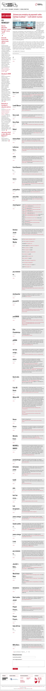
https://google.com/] (29, 243)
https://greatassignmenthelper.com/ (27, 344)
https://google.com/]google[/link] (30, 251)
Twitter (36, 682)
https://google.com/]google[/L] (28, 262)
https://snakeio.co (28, 296)
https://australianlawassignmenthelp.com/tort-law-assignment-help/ (32, 354)
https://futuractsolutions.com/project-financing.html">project (33, 607)
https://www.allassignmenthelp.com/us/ (28, 454)
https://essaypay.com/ (37, 132)
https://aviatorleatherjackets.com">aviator (31, 215)
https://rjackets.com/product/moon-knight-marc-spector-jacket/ (33, 124)
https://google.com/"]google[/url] (29, 241)
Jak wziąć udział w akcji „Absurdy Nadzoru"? (6, 134)
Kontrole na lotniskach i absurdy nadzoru (6, 105)
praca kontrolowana (16, 53)
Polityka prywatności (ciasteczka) (22, 681)
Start (2, 9)
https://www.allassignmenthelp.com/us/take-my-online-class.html (32, 309)
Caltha (25, 688)
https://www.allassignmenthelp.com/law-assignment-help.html (32, 639)
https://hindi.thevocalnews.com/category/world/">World (33, 574)
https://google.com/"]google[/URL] (30, 260)
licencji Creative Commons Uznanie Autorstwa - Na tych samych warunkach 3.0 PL (30, 686)
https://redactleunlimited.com (35, 191)
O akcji (6, 9)
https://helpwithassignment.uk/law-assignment (29, 511)
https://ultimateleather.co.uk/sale (27, 335)
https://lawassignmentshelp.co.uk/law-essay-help (29, 501)
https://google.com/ (27, 247)
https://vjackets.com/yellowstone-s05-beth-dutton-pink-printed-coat (32, 490)
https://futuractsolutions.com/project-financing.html (30, 618)
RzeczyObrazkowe (20, 688)
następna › (27, 651)
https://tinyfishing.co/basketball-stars (28, 546)
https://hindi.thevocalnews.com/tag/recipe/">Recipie (32, 578)
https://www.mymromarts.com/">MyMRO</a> (31, 363)
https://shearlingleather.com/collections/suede (32, 220)
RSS (36, 679)
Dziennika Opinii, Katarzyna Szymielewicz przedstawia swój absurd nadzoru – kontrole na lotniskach (6, 112)
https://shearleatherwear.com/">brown (31, 217)
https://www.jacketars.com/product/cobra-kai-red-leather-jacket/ (32, 117)
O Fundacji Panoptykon (24, 9)
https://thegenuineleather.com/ (27, 599)
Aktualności (16, 9)
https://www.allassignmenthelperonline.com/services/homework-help (33, 322)
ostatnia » (29, 651)
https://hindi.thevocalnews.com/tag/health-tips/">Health (33, 581)
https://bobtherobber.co (25, 461)
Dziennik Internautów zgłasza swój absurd (4, 40)
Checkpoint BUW (6, 74)
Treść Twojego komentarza (17, 659)
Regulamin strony (28, 678)
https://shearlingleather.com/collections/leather (32, 222)
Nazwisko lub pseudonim (17, 657)
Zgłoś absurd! (6, 15)
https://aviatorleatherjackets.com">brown (31, 214)
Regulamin (11, 9)
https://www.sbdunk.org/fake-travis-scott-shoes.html (30, 392)
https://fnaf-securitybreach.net (26, 483)
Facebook (39, 682)
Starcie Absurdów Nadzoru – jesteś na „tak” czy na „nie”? (6, 29)
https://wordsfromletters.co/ (26, 110)
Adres (14, 61)
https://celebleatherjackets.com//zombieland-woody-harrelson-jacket (32, 234)
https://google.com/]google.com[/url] (29, 239)
